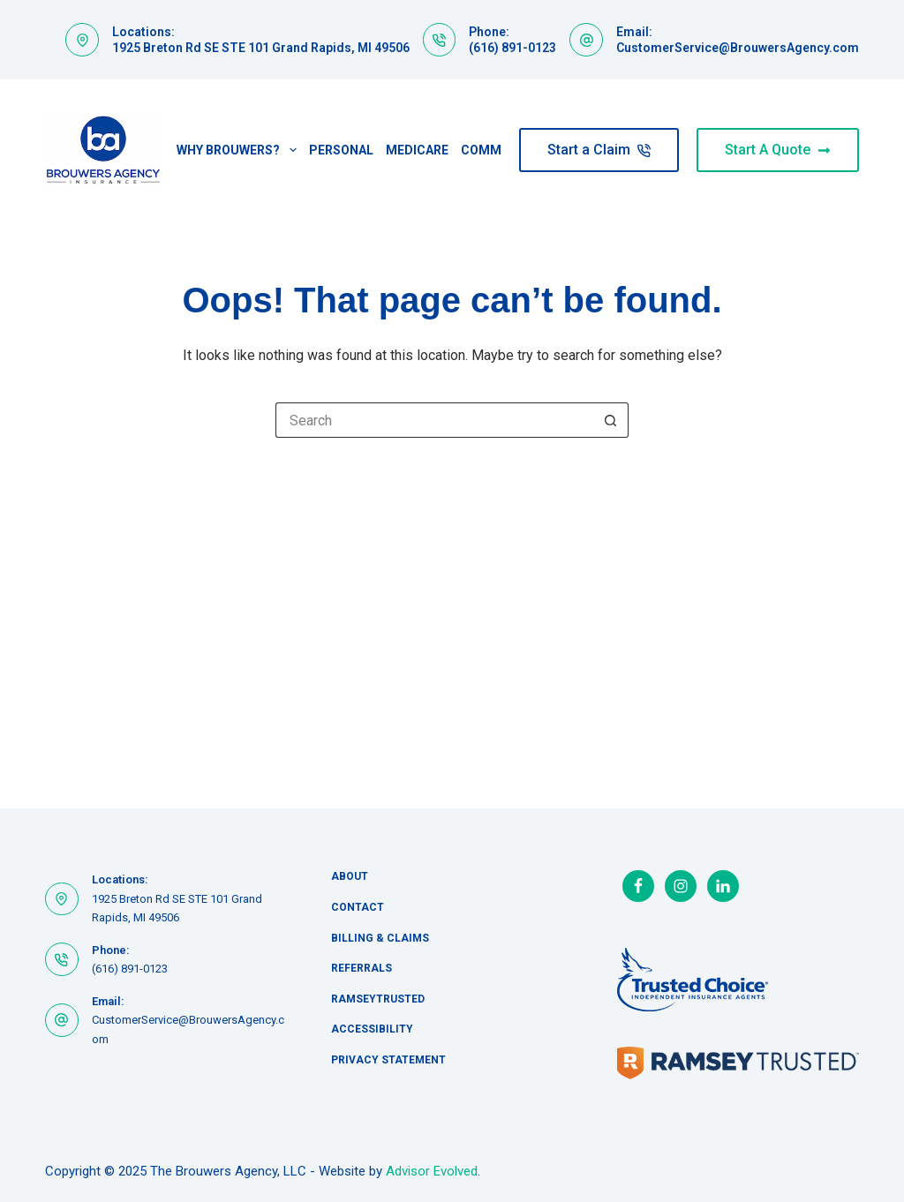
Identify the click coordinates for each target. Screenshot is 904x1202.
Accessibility (372, 1029)
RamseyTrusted (378, 999)
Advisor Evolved (432, 1171)
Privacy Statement (388, 1060)
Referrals (361, 968)
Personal (341, 150)
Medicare (417, 150)
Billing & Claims (380, 938)
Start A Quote (778, 149)
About (349, 876)
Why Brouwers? (240, 150)
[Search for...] (434, 420)
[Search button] (611, 420)
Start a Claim (599, 149)
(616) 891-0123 (512, 48)
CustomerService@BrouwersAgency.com (737, 48)
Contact (357, 907)
